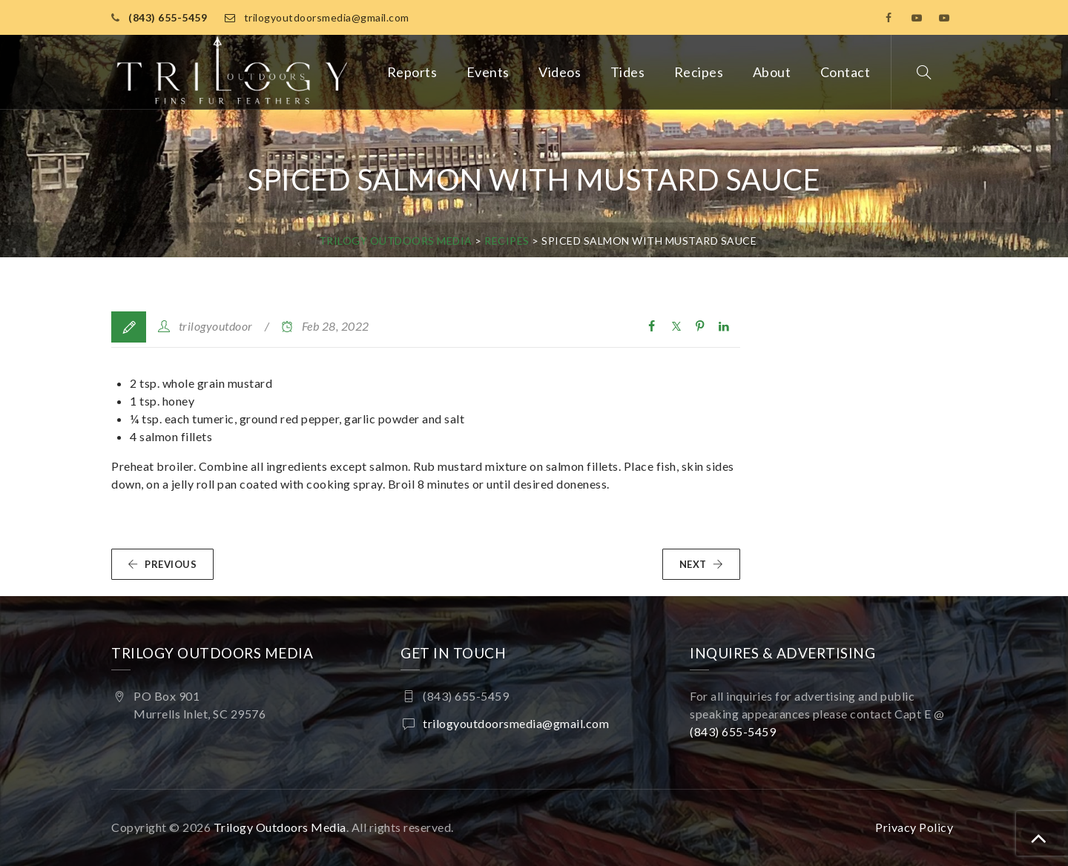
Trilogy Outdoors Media (280, 827)
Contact (845, 72)
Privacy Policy (914, 827)
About (772, 72)
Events (488, 72)
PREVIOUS (162, 564)
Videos (559, 72)
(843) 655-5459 (167, 17)
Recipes (699, 72)
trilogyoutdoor (216, 326)
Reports (412, 72)
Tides (627, 72)
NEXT (701, 564)
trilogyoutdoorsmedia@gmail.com (326, 17)
